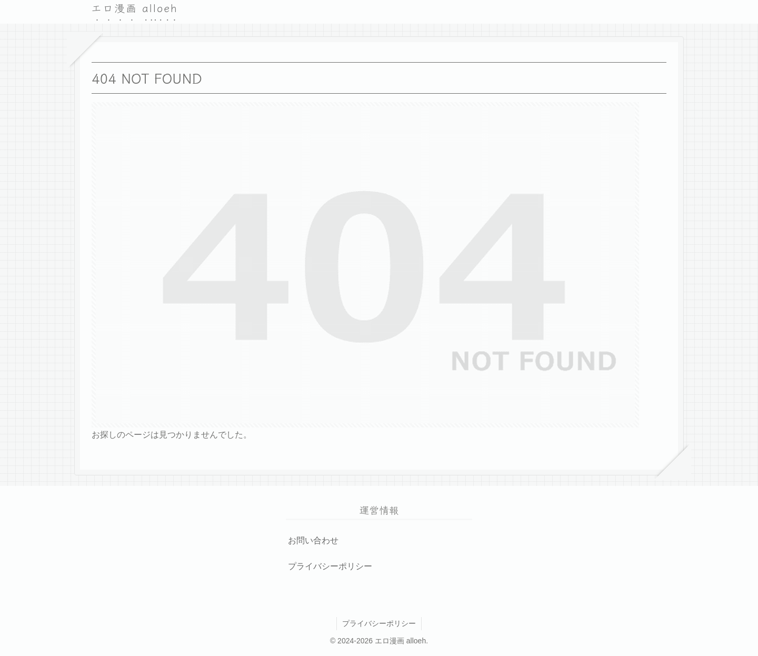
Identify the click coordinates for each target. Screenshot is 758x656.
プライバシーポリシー (330, 566)
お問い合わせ (313, 540)
